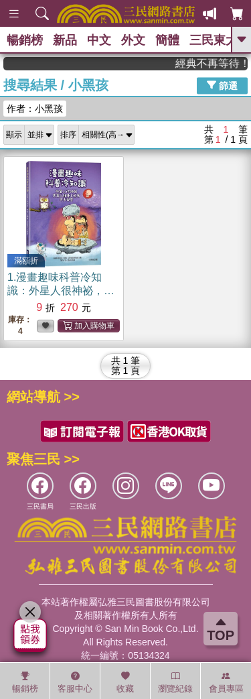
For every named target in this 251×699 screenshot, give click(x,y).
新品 (65, 40)
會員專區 (226, 682)
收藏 (125, 682)
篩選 (222, 85)
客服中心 (75, 682)
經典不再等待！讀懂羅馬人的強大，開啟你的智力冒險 (215, 63)
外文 (133, 40)
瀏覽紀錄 (175, 682)
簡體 (167, 40)
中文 (99, 40)
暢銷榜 (25, 40)
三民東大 (213, 40)
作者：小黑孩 (35, 108)
